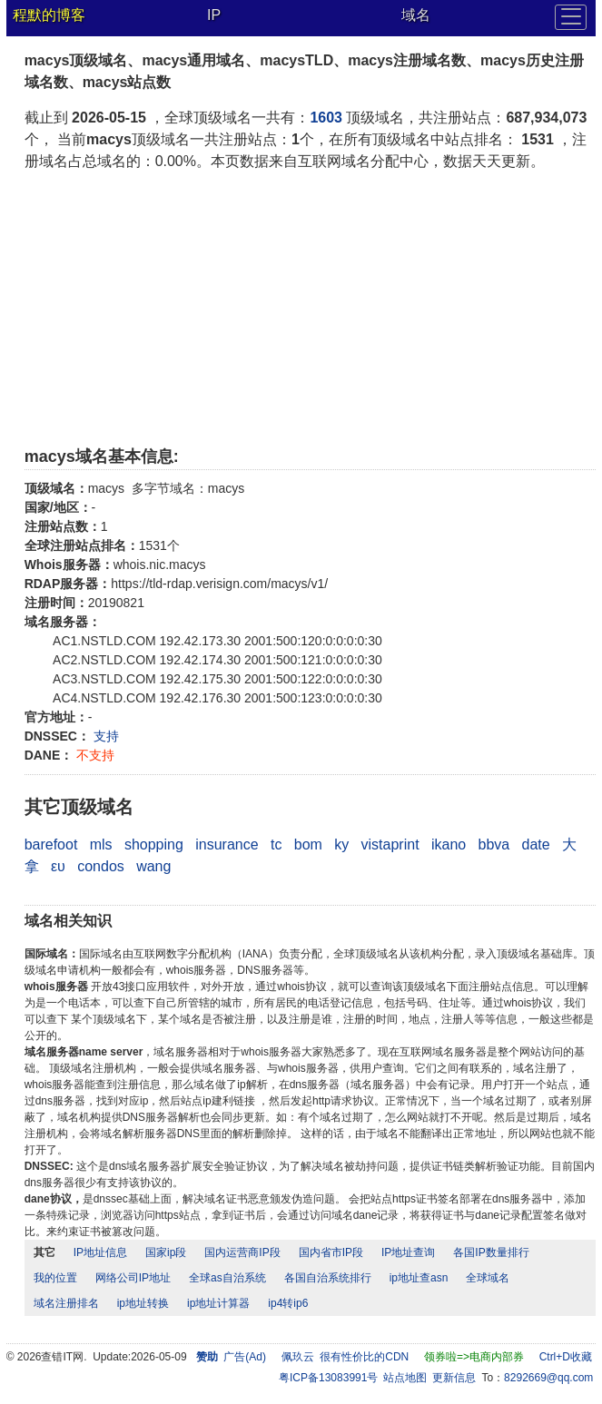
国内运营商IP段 (242, 1252)
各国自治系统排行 (327, 1277)
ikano (448, 844)
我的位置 (55, 1277)
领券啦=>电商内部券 (474, 1356)
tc (276, 844)
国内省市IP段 (331, 1252)
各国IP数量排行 (490, 1252)
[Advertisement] (311, 309)
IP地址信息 (100, 1252)
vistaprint (390, 844)
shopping (153, 844)
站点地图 (405, 1377)
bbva (494, 844)
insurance (226, 844)
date (536, 844)
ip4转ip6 (288, 1303)
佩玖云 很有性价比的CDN (345, 1356)
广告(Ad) (244, 1356)
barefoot (51, 844)
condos (100, 866)
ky (341, 844)
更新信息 (454, 1377)
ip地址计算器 (218, 1303)
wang (153, 866)
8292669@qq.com (548, 1377)
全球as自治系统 (227, 1277)
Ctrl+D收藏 (565, 1356)
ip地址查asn (419, 1277)
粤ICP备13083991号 (328, 1377)
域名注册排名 (66, 1303)
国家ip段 (165, 1252)
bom (308, 844)
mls (101, 844)
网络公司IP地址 (133, 1277)
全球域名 (487, 1277)
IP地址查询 (408, 1252)
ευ (58, 866)
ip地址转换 (143, 1303)
